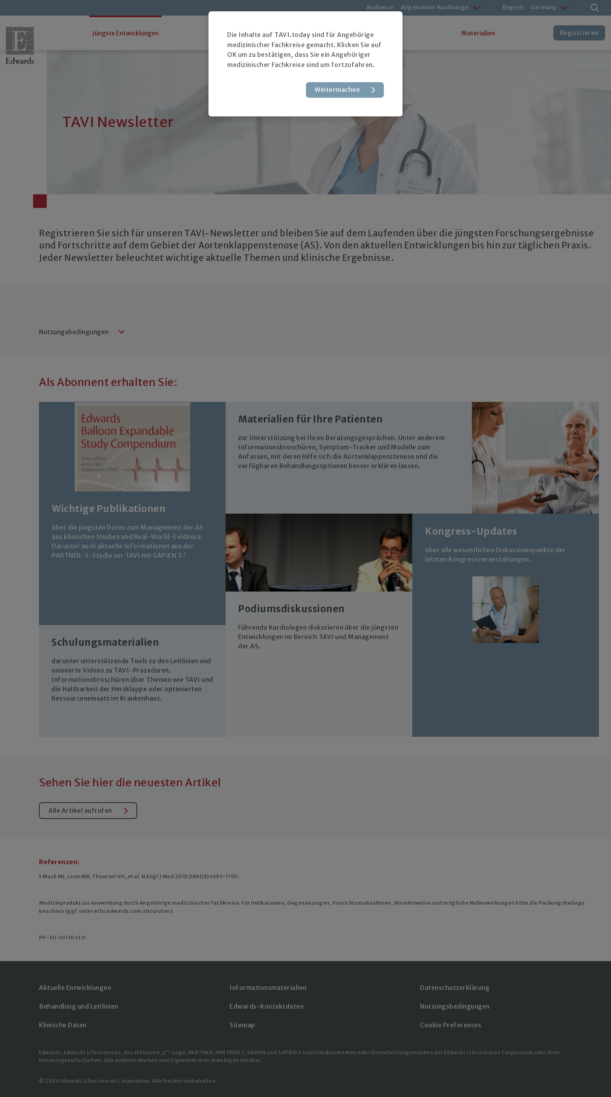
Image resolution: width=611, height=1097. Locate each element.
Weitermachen (337, 89)
